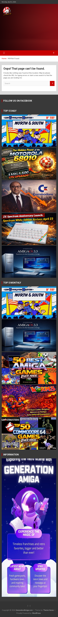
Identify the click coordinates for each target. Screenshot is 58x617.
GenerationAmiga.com (24, 610)
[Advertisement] (29, 33)
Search (52, 83)
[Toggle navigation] (4, 53)
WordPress (36, 613)
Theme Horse (48, 610)
